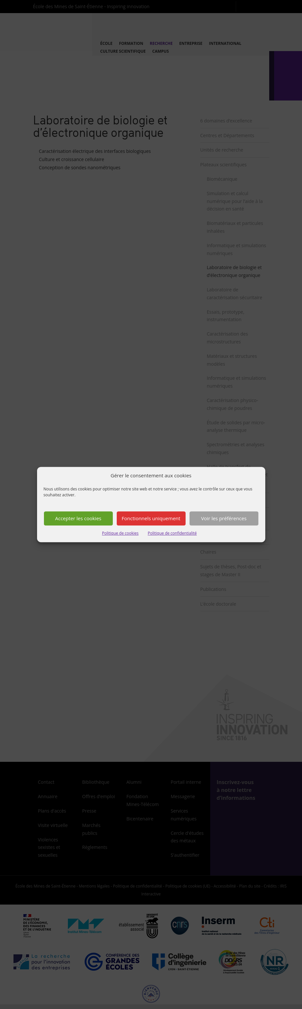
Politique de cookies (120, 533)
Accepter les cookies (78, 518)
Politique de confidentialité (172, 533)
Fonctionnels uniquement (151, 518)
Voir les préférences (224, 518)
